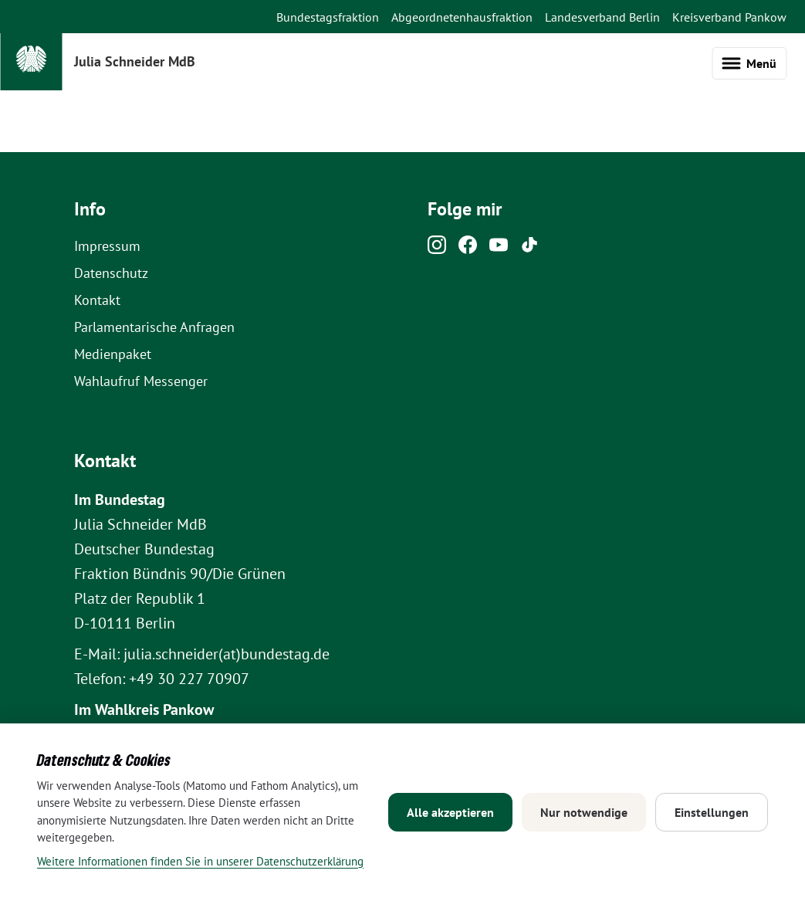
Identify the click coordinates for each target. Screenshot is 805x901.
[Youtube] (498, 249)
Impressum (107, 246)
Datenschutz (111, 273)
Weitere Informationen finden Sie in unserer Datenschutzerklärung (200, 861)
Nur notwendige (583, 812)
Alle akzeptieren (450, 812)
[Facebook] (467, 249)
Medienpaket (112, 354)
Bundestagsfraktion (327, 17)
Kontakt (97, 300)
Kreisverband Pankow (729, 17)
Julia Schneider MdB (134, 61)
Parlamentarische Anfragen (154, 327)
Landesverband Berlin (602, 17)
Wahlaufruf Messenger (141, 381)
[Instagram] (437, 249)
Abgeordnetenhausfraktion (462, 17)
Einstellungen (712, 812)
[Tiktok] (529, 249)
